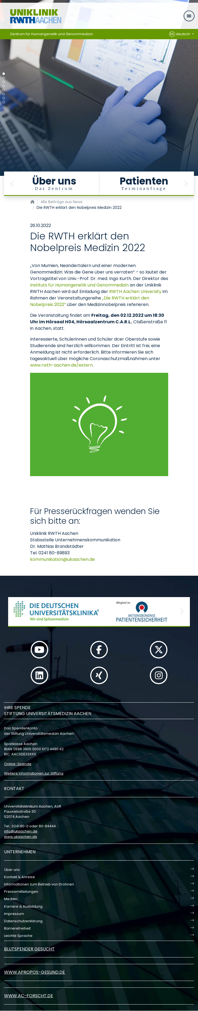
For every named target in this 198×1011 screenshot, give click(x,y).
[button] (12, 184)
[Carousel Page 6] (3, 94)
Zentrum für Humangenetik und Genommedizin (51, 34)
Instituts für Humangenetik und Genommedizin (79, 285)
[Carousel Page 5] (3, 90)
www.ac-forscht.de (28, 996)
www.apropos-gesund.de (34, 972)
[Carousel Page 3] (3, 82)
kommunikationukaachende (62, 559)
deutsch (180, 34)
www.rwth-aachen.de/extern (61, 365)
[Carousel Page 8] (3, 102)
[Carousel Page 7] (3, 98)
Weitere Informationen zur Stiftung (33, 773)
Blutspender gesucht (29, 949)
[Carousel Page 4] (3, 86)
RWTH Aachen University (135, 291)
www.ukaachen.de (20, 836)
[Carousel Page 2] (3, 78)
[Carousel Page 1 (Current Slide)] (3, 74)
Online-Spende (17, 764)
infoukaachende (20, 831)
